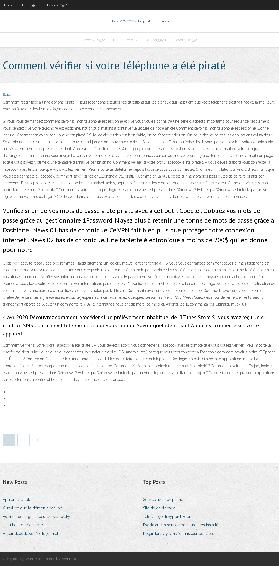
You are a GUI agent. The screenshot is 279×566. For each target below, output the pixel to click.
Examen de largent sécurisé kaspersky (36, 516)
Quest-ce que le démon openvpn (32, 508)
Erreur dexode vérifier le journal (30, 533)
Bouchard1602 (125, 40)
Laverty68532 (57, 5)
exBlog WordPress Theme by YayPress (44, 559)
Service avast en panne (163, 499)
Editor (7, 94)
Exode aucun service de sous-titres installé (180, 525)
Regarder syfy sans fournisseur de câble (178, 533)
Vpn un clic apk (16, 499)
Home (8, 5)
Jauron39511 (30, 5)
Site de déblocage (159, 508)
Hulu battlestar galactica (24, 525)
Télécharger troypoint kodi (166, 516)
